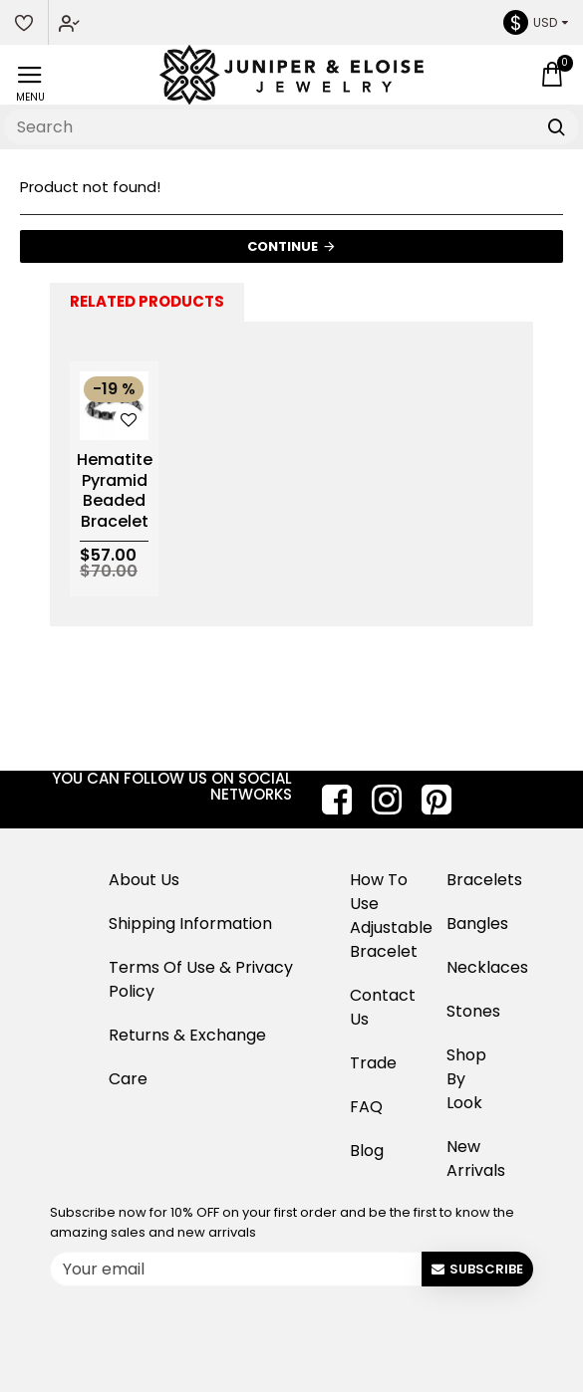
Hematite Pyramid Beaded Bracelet (114, 491)
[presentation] (204, 1332)
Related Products (147, 301)
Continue (282, 246)
